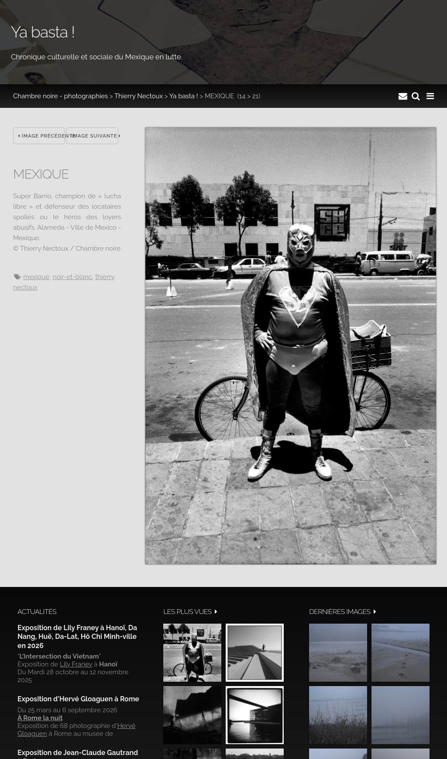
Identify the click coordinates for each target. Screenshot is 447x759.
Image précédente (41, 136)
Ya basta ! (183, 96)
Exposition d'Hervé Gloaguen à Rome (78, 699)
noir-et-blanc (72, 277)
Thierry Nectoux (138, 96)
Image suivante (94, 136)
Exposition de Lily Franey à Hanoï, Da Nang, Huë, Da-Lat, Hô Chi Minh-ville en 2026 (77, 637)
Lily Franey (76, 664)
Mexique (36, 277)
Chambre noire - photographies (60, 96)
